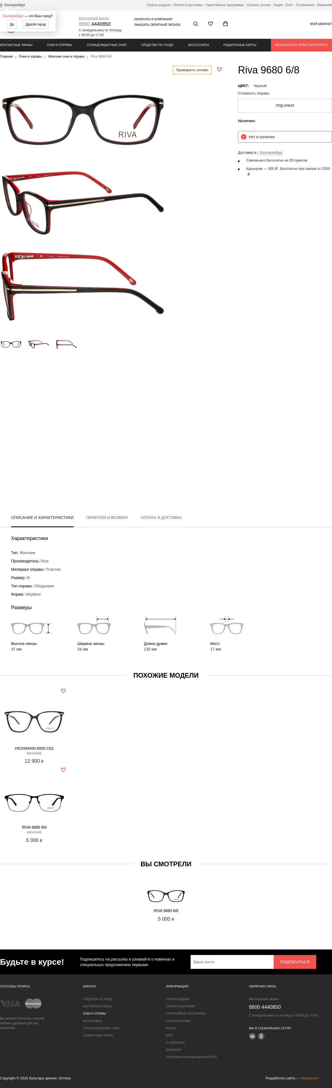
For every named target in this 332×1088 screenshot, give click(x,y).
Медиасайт (310, 1078)
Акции (278, 5)
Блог (289, 5)
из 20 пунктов (296, 160)
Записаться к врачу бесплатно (301, 45)
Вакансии (324, 5)
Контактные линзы (16, 45)
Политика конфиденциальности (191, 1057)
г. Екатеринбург (270, 152)
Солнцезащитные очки (106, 45)
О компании (305, 5)
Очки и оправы (59, 45)
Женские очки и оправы (66, 56)
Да (12, 24)
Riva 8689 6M (34, 827)
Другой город (36, 24)
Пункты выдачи (158, 5)
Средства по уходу (157, 45)
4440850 (95, 24)
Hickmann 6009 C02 (34, 748)
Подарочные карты (240, 45)
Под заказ (285, 105)
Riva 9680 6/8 (166, 910)
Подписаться (295, 962)
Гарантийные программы (224, 5)
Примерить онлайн (192, 70)
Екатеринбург (13, 16)
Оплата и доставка (187, 5)
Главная (6, 56)
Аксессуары (198, 45)
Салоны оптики (259, 5)
